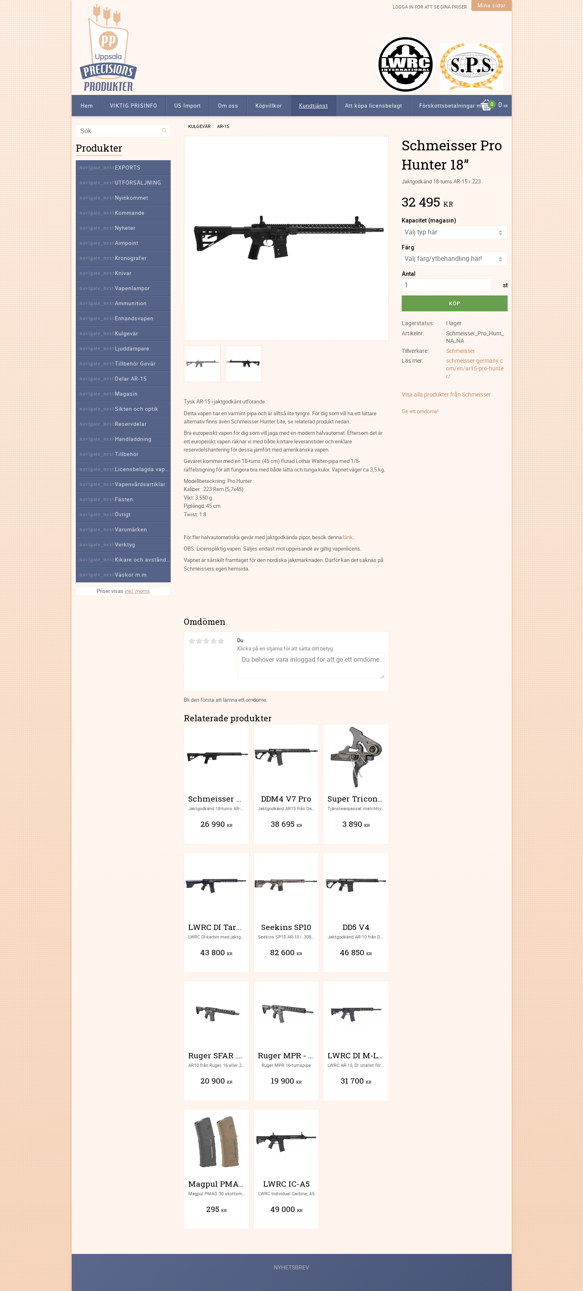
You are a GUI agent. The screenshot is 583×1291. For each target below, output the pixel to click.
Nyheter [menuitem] (125, 227)
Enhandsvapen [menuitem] (134, 318)
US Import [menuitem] (187, 105)
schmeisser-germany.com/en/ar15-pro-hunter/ (475, 368)
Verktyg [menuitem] (125, 544)
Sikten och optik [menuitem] (136, 408)
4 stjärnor (214, 641)
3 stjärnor (206, 641)
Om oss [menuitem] (228, 105)
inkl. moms (137, 591)
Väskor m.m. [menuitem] (131, 574)
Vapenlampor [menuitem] (132, 288)
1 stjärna (192, 641)
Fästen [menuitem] (124, 499)
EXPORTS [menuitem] (128, 167)
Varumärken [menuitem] (131, 529)
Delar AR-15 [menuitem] (131, 378)
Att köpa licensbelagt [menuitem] (373, 105)
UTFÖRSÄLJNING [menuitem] (138, 182)
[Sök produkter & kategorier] (123, 130)
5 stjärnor (221, 641)
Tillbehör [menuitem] (127, 454)
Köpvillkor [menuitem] (268, 105)
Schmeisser (460, 351)
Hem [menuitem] (87, 105)
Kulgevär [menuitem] (126, 333)
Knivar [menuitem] (123, 273)
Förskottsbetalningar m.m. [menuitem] (454, 105)
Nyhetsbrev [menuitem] (291, 1267)
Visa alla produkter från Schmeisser (446, 394)
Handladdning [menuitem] (133, 439)
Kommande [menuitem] (130, 212)
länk (348, 537)
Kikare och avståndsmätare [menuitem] (142, 559)
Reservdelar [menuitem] (131, 423)
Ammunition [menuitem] (131, 303)
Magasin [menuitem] (126, 393)
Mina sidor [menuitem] (491, 5)
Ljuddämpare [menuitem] (132, 348)
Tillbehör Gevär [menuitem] (135, 363)
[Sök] (164, 131)
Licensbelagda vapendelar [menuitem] (142, 469)
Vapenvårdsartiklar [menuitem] (140, 484)
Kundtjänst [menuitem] (313, 105)
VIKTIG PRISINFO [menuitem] (133, 105)
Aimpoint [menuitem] (127, 243)
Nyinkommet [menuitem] (131, 197)
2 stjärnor (199, 641)
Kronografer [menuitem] (131, 258)
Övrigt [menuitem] (123, 514)
